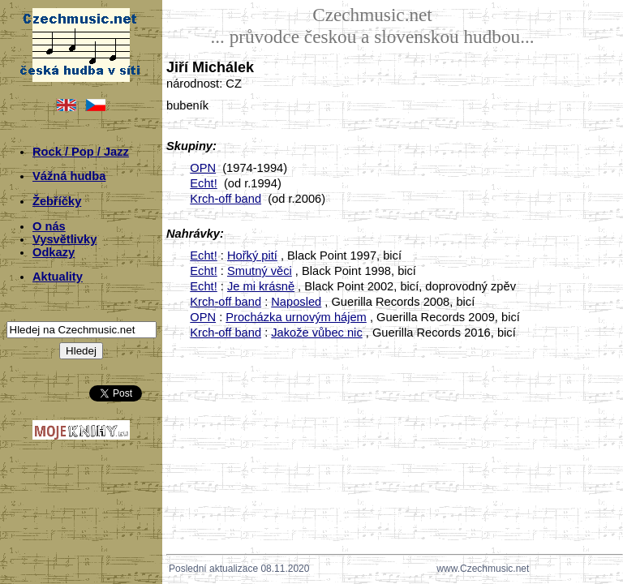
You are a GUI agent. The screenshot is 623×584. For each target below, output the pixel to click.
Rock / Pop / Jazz (80, 151)
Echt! (203, 183)
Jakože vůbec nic (316, 332)
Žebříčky (56, 201)
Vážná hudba (68, 176)
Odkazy (53, 252)
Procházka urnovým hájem (296, 317)
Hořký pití (252, 255)
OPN (203, 167)
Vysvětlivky (64, 239)
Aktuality (57, 276)
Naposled (296, 301)
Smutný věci (259, 270)
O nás (49, 226)
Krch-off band (225, 198)
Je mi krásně (260, 286)
